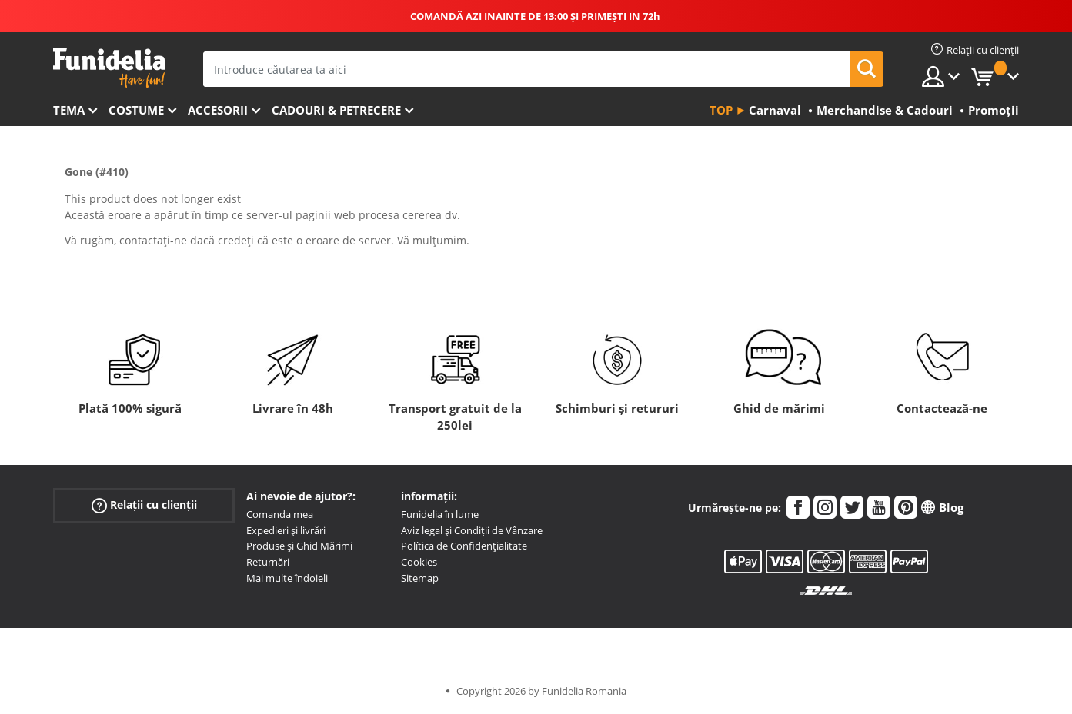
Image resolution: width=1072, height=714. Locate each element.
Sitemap (420, 578)
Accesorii (218, 110)
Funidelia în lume (440, 514)
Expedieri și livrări (286, 530)
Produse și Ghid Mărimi (299, 546)
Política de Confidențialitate (464, 546)
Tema (69, 110)
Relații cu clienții (144, 505)
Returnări (267, 562)
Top (721, 110)
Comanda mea (279, 514)
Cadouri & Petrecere (336, 110)
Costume (136, 110)
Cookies (419, 562)
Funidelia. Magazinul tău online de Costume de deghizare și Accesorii (109, 68)
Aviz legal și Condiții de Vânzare (472, 530)
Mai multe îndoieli (287, 578)
